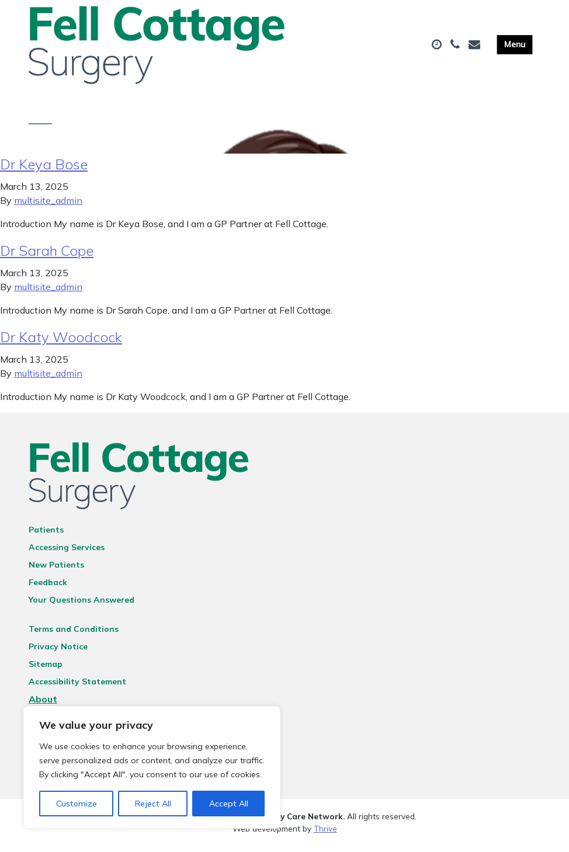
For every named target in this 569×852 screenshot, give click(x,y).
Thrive (325, 834)
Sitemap (46, 670)
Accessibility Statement (77, 688)
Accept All (228, 803)
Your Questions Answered (81, 606)
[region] (151, 767)
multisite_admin (48, 207)
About (43, 705)
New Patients (56, 571)
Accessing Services (67, 553)
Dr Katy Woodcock (61, 343)
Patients (46, 536)
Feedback (48, 588)
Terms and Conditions (74, 635)
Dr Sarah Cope (46, 257)
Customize (76, 803)
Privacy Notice (58, 653)
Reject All (153, 803)
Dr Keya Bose (44, 170)
